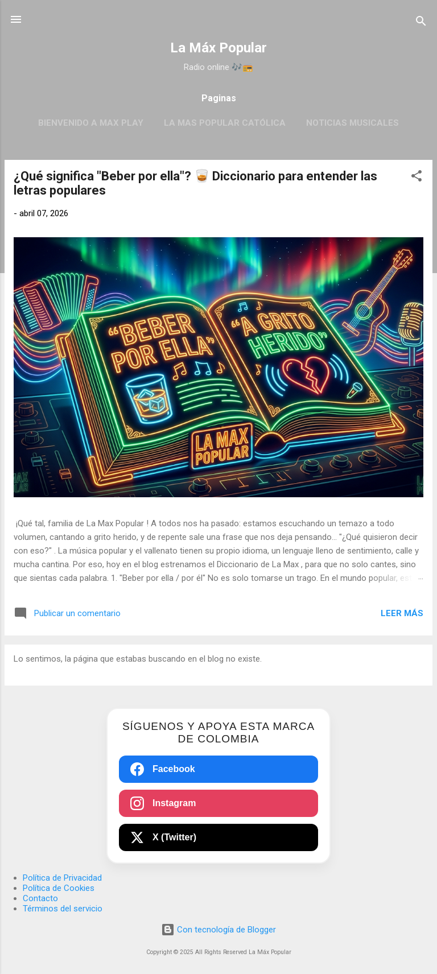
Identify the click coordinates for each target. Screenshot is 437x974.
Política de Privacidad (62, 878)
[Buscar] (421, 23)
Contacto (40, 898)
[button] (416, 178)
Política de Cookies (58, 888)
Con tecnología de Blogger (218, 930)
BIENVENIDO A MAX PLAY (90, 123)
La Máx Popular (218, 48)
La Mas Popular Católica (225, 123)
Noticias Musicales (352, 123)
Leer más (402, 613)
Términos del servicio (62, 908)
